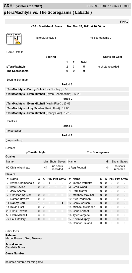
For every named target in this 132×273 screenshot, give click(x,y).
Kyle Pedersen (82, 198)
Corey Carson (81, 202)
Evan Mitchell (36, 93)
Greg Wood (80, 186)
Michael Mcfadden (84, 206)
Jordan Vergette (82, 182)
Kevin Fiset (53, 103)
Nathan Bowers (19, 198)
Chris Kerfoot (81, 210)
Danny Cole (35, 89)
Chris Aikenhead (20, 167)
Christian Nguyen (20, 194)
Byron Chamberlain (58, 93)
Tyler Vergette (81, 214)
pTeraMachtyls (45, 37)
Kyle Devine (17, 186)
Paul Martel (80, 190)
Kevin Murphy (81, 219)
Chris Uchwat (18, 210)
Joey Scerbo (51, 89)
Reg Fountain (79, 167)
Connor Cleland (82, 223)
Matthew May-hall (83, 194)
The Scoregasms (98, 37)
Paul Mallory (18, 219)
